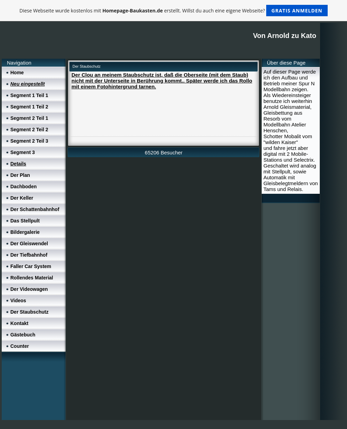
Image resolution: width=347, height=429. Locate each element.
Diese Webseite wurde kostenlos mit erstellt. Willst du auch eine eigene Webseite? (173, 10)
